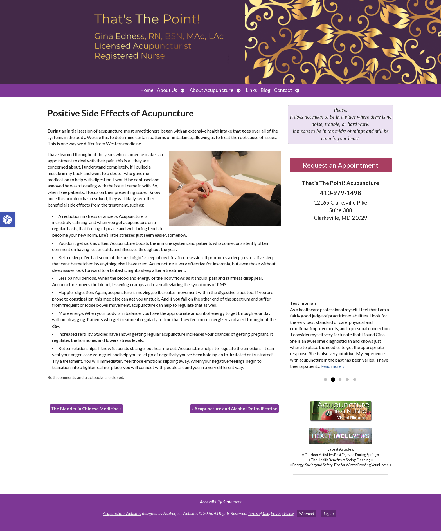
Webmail (306, 513)
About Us (167, 90)
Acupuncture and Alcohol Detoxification (234, 408)
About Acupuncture (211, 90)
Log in (329, 513)
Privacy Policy (282, 513)
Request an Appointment (341, 165)
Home (147, 90)
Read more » (333, 366)
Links (251, 90)
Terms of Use (258, 513)
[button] (7, 219)
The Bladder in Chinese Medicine (86, 408)
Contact (283, 90)
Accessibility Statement (221, 501)
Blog (265, 90)
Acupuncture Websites (122, 513)
